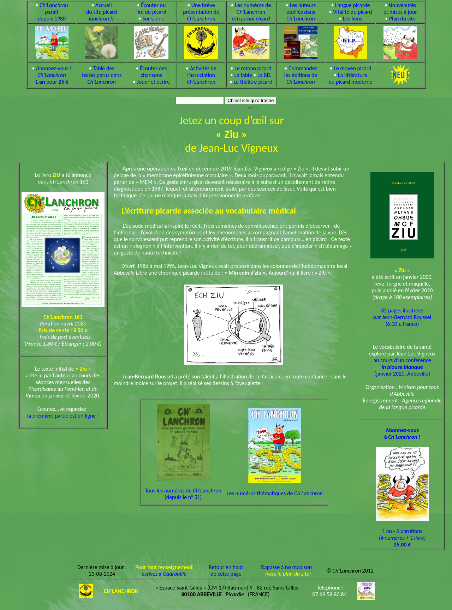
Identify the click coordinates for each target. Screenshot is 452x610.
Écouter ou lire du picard (151, 8)
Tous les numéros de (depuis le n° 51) (183, 488)
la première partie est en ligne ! (63, 415)
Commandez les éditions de (300, 75)
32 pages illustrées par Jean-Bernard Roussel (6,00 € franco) (402, 317)
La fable (243, 75)
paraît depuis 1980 (53, 12)
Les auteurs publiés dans (301, 12)
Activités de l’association (201, 75)
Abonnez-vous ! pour (53, 75)
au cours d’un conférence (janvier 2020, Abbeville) (402, 367)
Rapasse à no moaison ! (288, 567)
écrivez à (164, 573)
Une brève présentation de (201, 12)
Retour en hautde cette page (226, 570)
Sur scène (153, 18)
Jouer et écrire (153, 81)
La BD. (264, 75)
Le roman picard (253, 68)
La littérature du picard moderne (351, 78)
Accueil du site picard (101, 12)
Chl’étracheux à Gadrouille (196, 107)
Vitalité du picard (352, 11)
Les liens (352, 18)
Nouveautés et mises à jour (400, 8)
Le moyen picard (352, 68)
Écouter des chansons (153, 71)
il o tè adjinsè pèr (237, 107)
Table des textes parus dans (102, 75)
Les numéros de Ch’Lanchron (251, 12)
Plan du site (402, 18)
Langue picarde (352, 5)
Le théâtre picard (252, 81)
